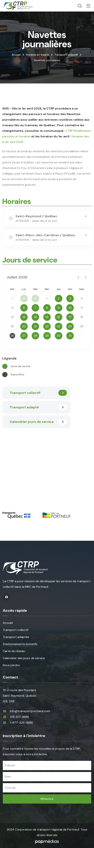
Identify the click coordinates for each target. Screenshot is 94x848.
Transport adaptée (16, 637)
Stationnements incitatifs (20, 644)
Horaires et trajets (37, 54)
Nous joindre (11, 665)
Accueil (16, 54)
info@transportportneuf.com (30, 711)
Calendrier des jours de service (24, 658)
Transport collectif (66, 54)
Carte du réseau (14, 651)
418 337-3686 (19, 717)
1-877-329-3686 (21, 723)
